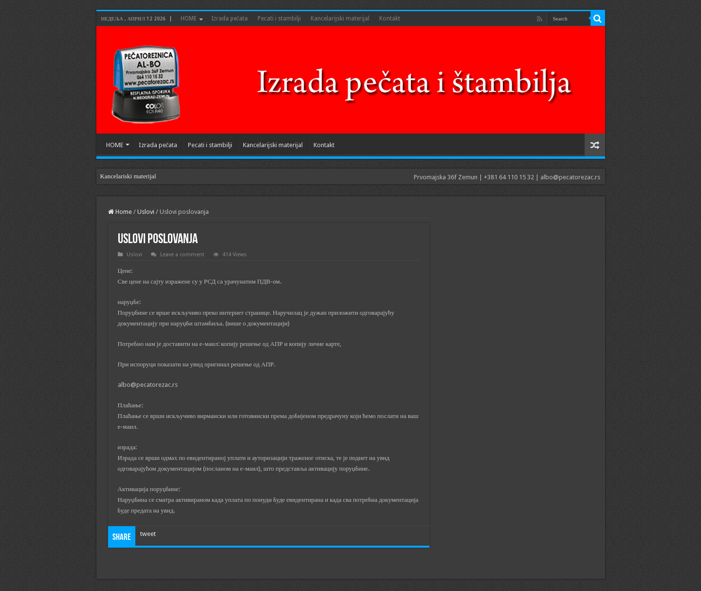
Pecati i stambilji (279, 18)
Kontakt (389, 18)
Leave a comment (182, 254)
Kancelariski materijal (128, 176)
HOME (189, 18)
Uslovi (145, 211)
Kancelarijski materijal (340, 18)
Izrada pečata (229, 18)
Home (120, 211)
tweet (148, 533)
